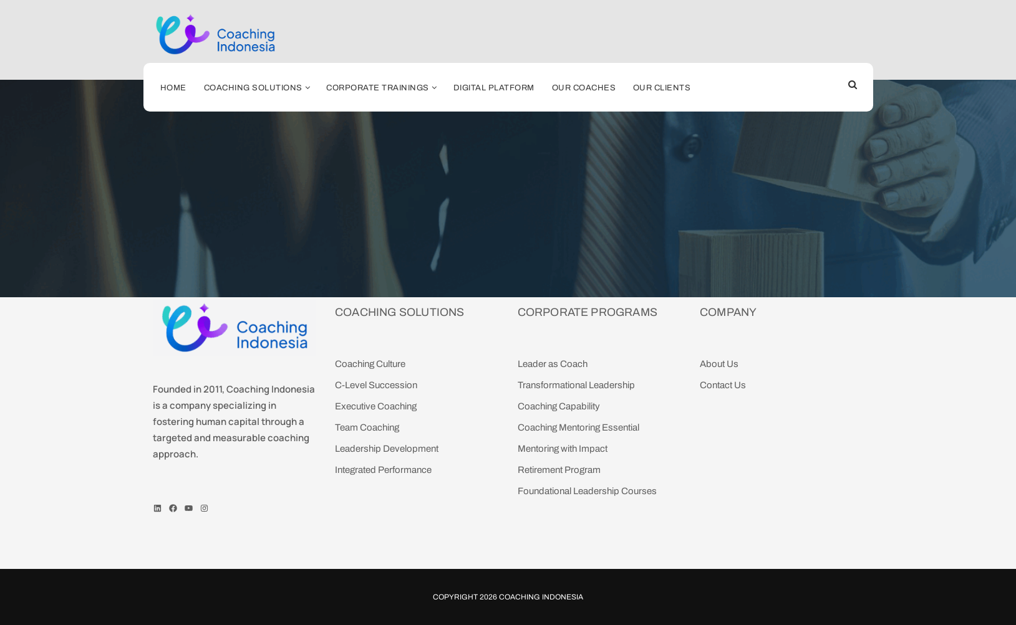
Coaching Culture (370, 364)
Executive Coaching (376, 406)
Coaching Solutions (253, 87)
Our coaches (584, 87)
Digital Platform (494, 87)
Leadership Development (386, 449)
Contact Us (723, 385)
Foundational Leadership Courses (587, 491)
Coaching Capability (559, 406)
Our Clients (662, 87)
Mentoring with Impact (562, 449)
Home (173, 87)
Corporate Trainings (377, 87)
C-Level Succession (376, 385)
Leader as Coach (553, 364)
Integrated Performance (383, 470)
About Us (719, 364)
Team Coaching (367, 427)
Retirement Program (559, 470)
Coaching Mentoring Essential (578, 427)
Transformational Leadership (576, 385)
